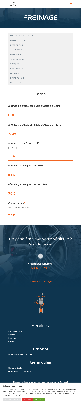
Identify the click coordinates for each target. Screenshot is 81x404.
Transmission (17, 59)
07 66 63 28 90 (40, 274)
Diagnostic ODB (18, 40)
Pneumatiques (17, 69)
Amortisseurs (17, 50)
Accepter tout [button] (39, 399)
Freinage (14, 73)
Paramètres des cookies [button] (12, 399)
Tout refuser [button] (28, 399)
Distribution (16, 45)
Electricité (15, 83)
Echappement (17, 78)
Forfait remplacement (21, 36)
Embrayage (15, 54)
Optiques (14, 64)
